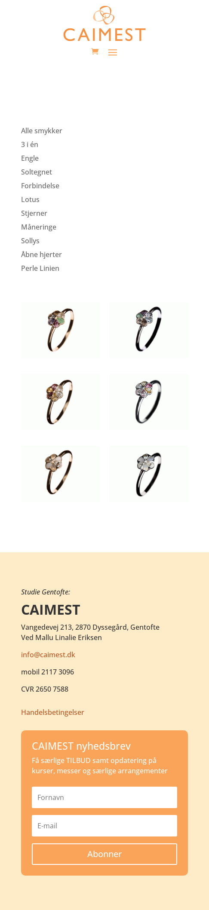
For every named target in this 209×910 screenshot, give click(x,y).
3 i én (29, 144)
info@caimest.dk (48, 654)
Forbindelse (40, 185)
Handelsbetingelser (52, 712)
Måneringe (38, 227)
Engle (30, 158)
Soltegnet (36, 172)
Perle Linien (40, 268)
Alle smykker (41, 130)
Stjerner (34, 213)
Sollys (30, 240)
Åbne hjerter (41, 254)
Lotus (30, 199)
